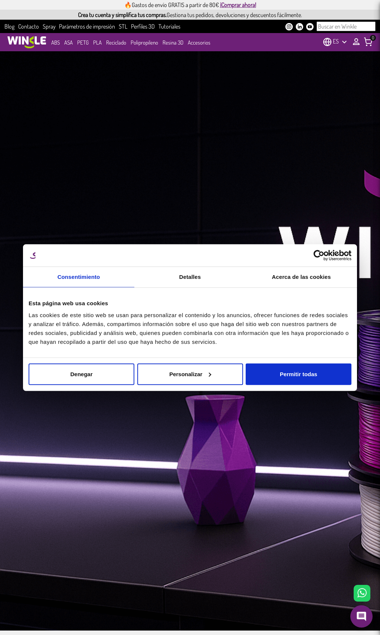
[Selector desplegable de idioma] (341, 42)
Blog (9, 26)
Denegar (81, 374)
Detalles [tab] (190, 277)
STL (123, 26)
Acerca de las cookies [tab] (301, 277)
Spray (49, 26)
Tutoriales (169, 26)
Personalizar (190, 374)
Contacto (28, 26)
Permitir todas (298, 374)
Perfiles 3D (143, 26)
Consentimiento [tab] (79, 277)
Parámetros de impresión (87, 26)
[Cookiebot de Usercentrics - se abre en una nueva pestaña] (318, 255)
